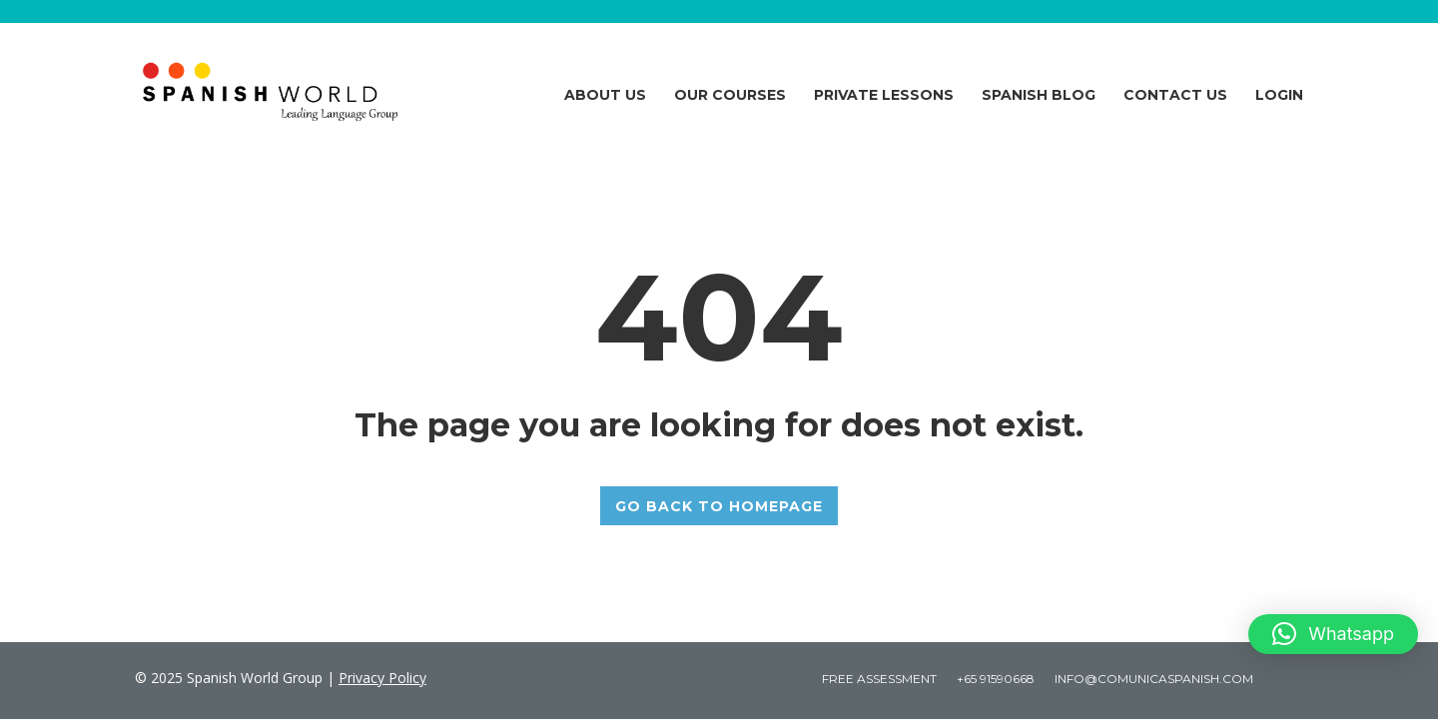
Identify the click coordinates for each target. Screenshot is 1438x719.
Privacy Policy (382, 677)
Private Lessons (884, 95)
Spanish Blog (1038, 95)
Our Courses (730, 95)
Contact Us (1175, 95)
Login (1279, 95)
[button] (1333, 634)
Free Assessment (879, 678)
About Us (605, 95)
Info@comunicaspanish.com (1154, 678)
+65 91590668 (996, 678)
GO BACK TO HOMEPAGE (719, 506)
